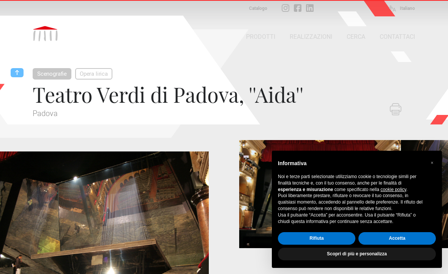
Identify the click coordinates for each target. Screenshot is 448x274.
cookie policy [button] (393, 189)
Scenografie (52, 73)
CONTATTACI (397, 36)
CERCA (356, 36)
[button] (432, 163)
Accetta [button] (397, 238)
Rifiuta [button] (316, 238)
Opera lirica (94, 73)
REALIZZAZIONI (311, 36)
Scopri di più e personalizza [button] (357, 253)
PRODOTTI (260, 36)
